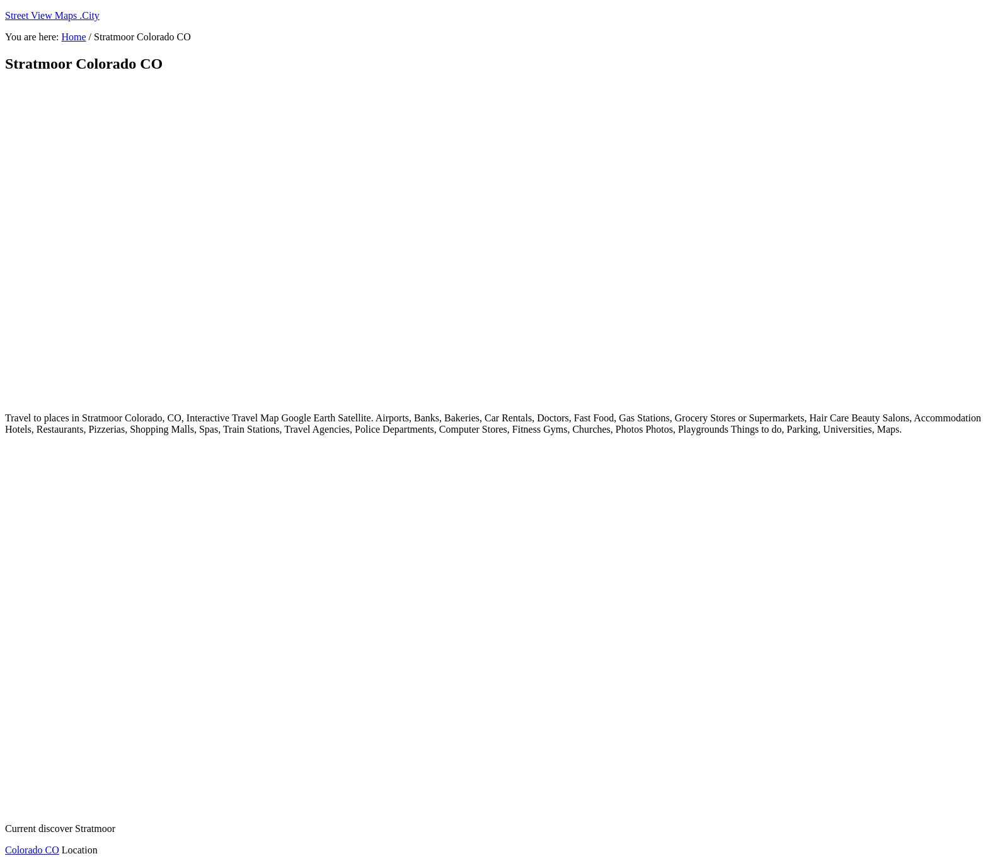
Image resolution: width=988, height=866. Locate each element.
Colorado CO (32, 850)
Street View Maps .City (52, 15)
